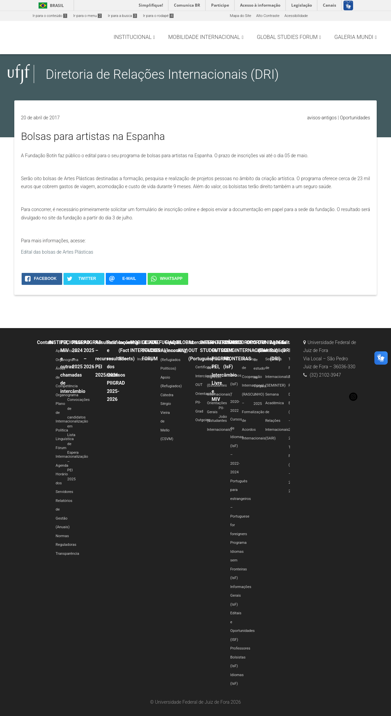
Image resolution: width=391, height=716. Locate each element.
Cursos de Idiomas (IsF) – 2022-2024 (237, 445)
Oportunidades (355, 117)
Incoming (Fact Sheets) (128, 350)
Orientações (205, 394)
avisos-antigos (322, 117)
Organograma (67, 360)
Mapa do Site (240, 16)
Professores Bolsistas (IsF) (240, 657)
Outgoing (203, 420)
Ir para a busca (122, 16)
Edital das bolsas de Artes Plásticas (57, 252)
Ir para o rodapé (158, 16)
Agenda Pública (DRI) (278, 350)
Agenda (62, 465)
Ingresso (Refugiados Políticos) (170, 360)
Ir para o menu (87, 16)
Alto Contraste (268, 16)
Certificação (205, 367)
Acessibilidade (296, 16)
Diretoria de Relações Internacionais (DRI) (162, 74)
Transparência (67, 553)
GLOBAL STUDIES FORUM (151, 350)
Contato (45, 342)
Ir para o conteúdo (50, 16)
